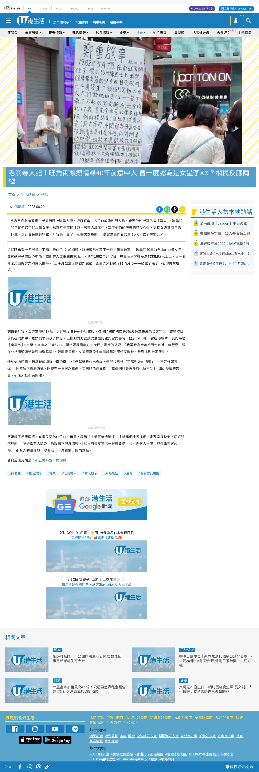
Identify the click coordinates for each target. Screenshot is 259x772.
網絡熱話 (111, 473)
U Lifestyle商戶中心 (202, 8)
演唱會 (12, 33)
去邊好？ (223, 33)
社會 (139, 33)
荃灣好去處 (204, 718)
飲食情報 (102, 33)
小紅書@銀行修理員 (50, 460)
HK (29, 8)
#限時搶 (227, 754)
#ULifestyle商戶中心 (132, 759)
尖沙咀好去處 (137, 718)
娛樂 (122, 33)
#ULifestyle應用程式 (204, 754)
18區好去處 (200, 33)
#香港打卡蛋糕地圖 (149, 754)
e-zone (105, 8)
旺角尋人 (70, 473)
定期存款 (116, 22)
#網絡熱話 (166, 759)
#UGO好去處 (99, 754)
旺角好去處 (224, 718)
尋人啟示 (91, 473)
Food (59, 8)
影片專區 (160, 33)
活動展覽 (96, 718)
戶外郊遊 (187, 650)
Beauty (74, 8)
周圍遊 (179, 33)
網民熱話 (96, 736)
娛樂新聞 (99, 22)
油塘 (129, 473)
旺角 (53, 473)
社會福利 (130, 723)
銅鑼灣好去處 (161, 718)
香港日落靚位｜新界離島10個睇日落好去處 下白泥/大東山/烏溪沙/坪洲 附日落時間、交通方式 (215, 661)
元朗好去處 (183, 718)
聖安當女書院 (149, 473)
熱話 (44, 195)
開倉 (119, 718)
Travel (43, 8)
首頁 (11, 195)
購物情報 (79, 33)
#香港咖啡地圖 (176, 754)
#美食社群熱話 (122, 754)
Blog (90, 8)
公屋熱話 (82, 22)
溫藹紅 (20, 207)
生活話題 (28, 195)
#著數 (153, 759)
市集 (110, 718)
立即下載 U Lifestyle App (238, 8)
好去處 (16, 473)
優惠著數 (32, 33)
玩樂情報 (55, 33)
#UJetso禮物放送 (102, 759)
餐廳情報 (96, 723)
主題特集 (244, 33)
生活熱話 (35, 473)
